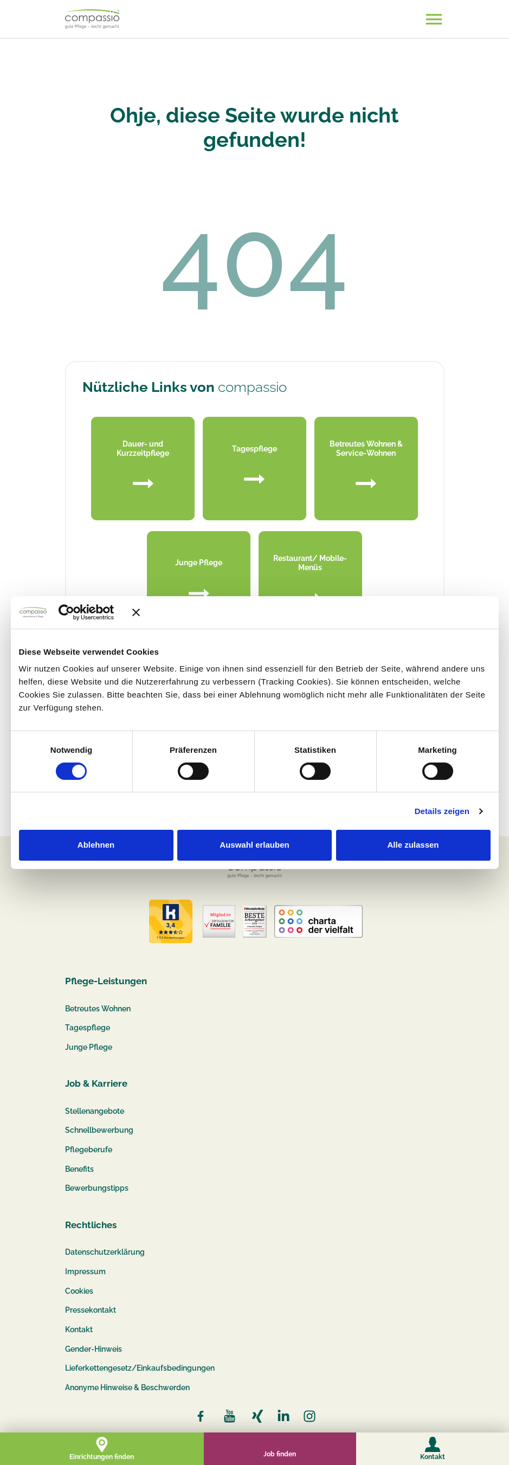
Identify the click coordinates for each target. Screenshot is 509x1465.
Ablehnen (96, 844)
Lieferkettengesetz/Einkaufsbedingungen (140, 1368)
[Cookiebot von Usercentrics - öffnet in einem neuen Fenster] (82, 612)
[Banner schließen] (311, 612)
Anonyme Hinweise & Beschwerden (127, 1387)
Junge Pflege (88, 1047)
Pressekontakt (90, 1310)
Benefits (79, 1169)
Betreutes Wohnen (98, 1008)
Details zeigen (442, 811)
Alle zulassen (413, 844)
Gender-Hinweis (93, 1349)
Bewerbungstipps (96, 1188)
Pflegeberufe (88, 1149)
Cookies (79, 1291)
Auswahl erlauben (254, 844)
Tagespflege (87, 1027)
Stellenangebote (94, 1111)
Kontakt (79, 1329)
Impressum (85, 1271)
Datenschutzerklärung (105, 1252)
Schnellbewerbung (99, 1130)
